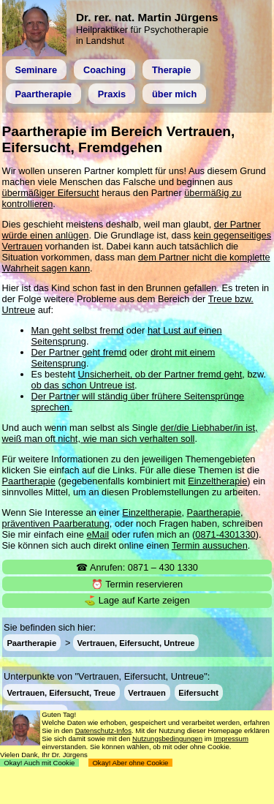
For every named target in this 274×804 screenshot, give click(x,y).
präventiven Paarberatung (56, 523)
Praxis (112, 94)
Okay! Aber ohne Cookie (130, 763)
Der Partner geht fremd (79, 352)
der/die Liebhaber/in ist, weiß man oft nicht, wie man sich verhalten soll (130, 433)
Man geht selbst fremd (77, 330)
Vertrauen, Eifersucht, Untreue (136, 643)
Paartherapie (43, 94)
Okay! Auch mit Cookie (39, 763)
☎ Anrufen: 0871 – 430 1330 (137, 567)
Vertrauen (147, 692)
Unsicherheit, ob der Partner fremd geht (160, 374)
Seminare (36, 69)
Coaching (104, 69)
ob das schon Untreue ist (83, 385)
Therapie (171, 69)
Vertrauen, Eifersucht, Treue (61, 692)
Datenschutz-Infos (103, 730)
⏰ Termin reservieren (137, 584)
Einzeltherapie (217, 481)
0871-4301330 (225, 534)
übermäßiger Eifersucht (50, 192)
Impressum (230, 739)
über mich (174, 94)
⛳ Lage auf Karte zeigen (137, 600)
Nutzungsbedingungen (167, 739)
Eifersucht (198, 692)
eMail (98, 534)
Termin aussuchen (210, 545)
